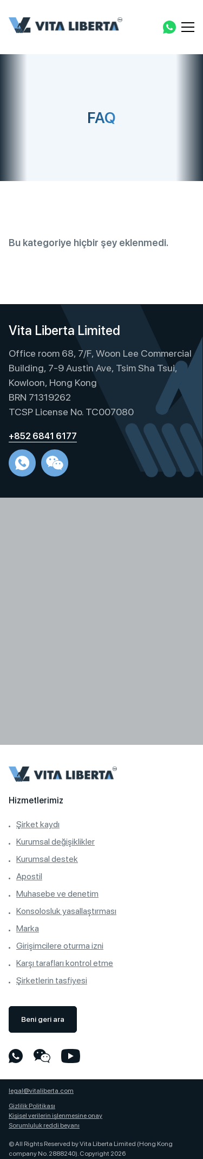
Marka (27, 928)
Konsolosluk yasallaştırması (66, 911)
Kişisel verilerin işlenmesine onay (55, 1115)
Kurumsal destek (47, 859)
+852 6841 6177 (43, 436)
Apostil (29, 876)
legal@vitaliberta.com (41, 1090)
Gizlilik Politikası (32, 1106)
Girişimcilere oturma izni (59, 946)
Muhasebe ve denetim (57, 893)
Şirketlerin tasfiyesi (51, 980)
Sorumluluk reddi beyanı (44, 1125)
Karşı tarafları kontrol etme (64, 963)
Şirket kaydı (38, 824)
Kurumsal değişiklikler (55, 841)
